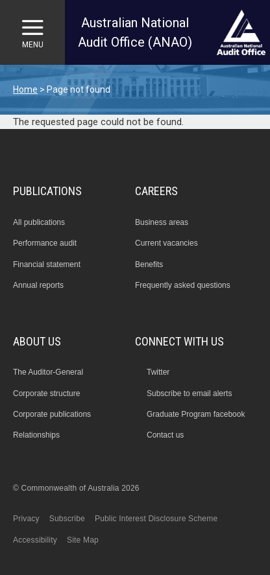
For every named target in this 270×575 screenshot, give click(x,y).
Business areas (161, 222)
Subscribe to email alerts (189, 393)
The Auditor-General (48, 372)
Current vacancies (166, 243)
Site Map (83, 540)
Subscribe (67, 518)
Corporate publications (52, 414)
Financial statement (46, 264)
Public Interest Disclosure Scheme (156, 518)
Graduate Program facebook (196, 414)
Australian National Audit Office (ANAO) (135, 32)
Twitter (158, 372)
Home (25, 89)
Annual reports (38, 285)
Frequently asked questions (182, 285)
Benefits (149, 264)
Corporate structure (46, 393)
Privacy (26, 518)
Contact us (165, 435)
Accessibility (35, 540)
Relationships (36, 435)
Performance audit (45, 243)
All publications (39, 222)
